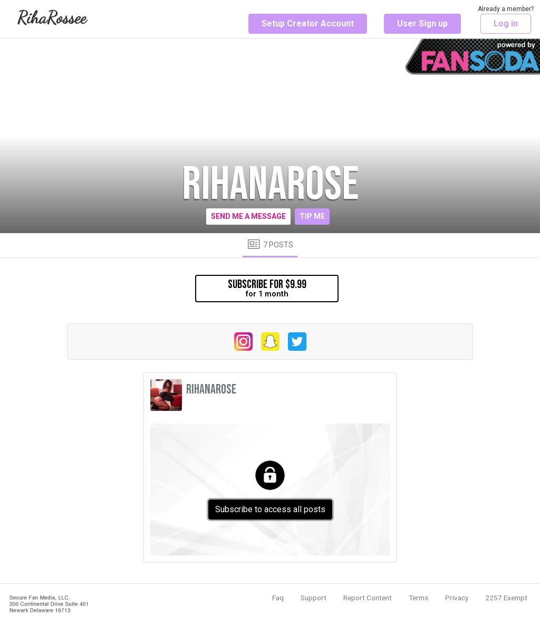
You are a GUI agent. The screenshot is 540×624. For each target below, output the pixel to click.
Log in (506, 23)
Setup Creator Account (308, 23)
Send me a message (248, 216)
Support (313, 597)
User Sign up (422, 23)
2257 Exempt (506, 597)
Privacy (456, 597)
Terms (418, 597)
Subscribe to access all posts (270, 509)
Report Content (367, 597)
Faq (278, 597)
